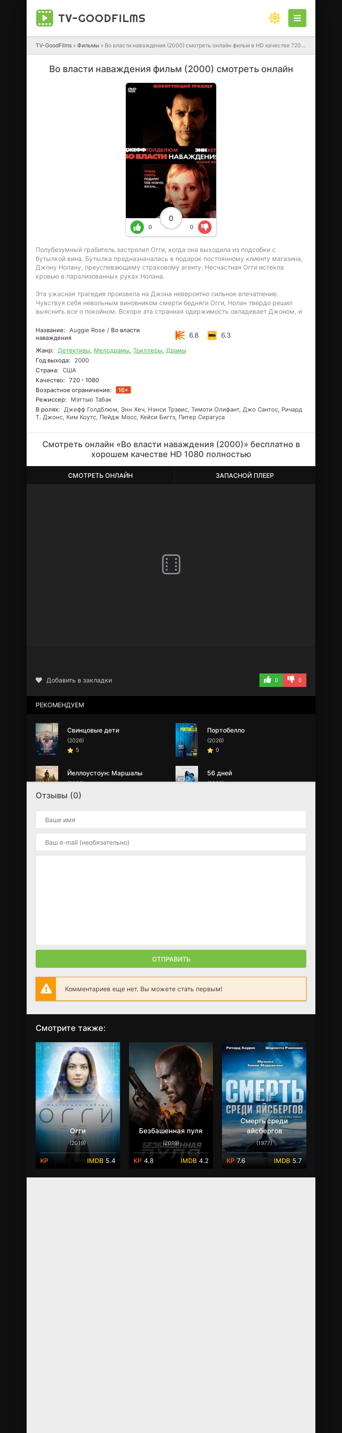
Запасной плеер (245, 475)
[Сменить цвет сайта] (275, 18)
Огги (78, 1130)
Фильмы (88, 45)
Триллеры (147, 350)
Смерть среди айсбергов (264, 1126)
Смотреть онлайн (100, 475)
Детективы (74, 350)
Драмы (176, 350)
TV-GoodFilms (54, 45)
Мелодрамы (111, 350)
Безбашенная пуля (171, 1130)
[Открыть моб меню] (297, 18)
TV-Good (102, 18)
